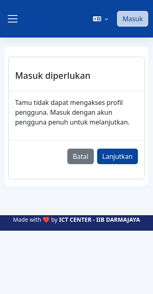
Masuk (132, 18)
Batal (80, 156)
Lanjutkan (117, 156)
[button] (100, 19)
